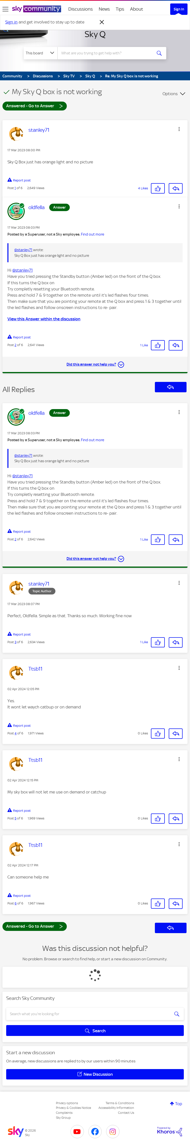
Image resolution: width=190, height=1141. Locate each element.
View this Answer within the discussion (43, 318)
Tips (120, 9)
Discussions (80, 9)
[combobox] (106, 53)
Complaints (64, 1113)
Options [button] (170, 93)
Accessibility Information (116, 1108)
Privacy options (67, 1103)
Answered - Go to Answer (34, 106)
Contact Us (126, 1113)
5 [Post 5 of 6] (15, 818)
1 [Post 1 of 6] (15, 188)
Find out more (92, 234)
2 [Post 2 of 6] (15, 345)
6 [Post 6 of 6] (16, 903)
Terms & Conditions (120, 1103)
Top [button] (178, 1103)
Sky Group (63, 1117)
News (104, 9)
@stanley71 (23, 250)
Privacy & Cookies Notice (73, 1108)
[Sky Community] (36, 9)
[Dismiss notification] (102, 22)
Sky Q (95, 34)
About (136, 9)
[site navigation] (5, 9)
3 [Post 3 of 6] (15, 642)
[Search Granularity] (40, 53)
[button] (179, 129)
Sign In (179, 9)
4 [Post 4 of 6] (16, 733)
